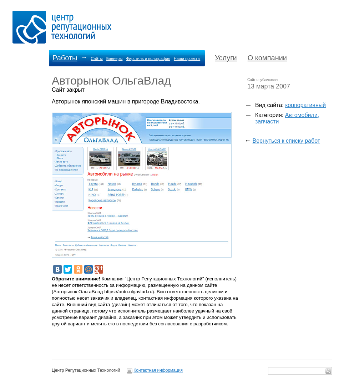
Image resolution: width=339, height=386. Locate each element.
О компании (267, 58)
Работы (64, 58)
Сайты (96, 58)
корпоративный (305, 105)
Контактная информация (158, 370)
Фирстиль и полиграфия (148, 58)
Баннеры (114, 58)
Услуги (226, 58)
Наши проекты (187, 58)
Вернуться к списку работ (286, 141)
